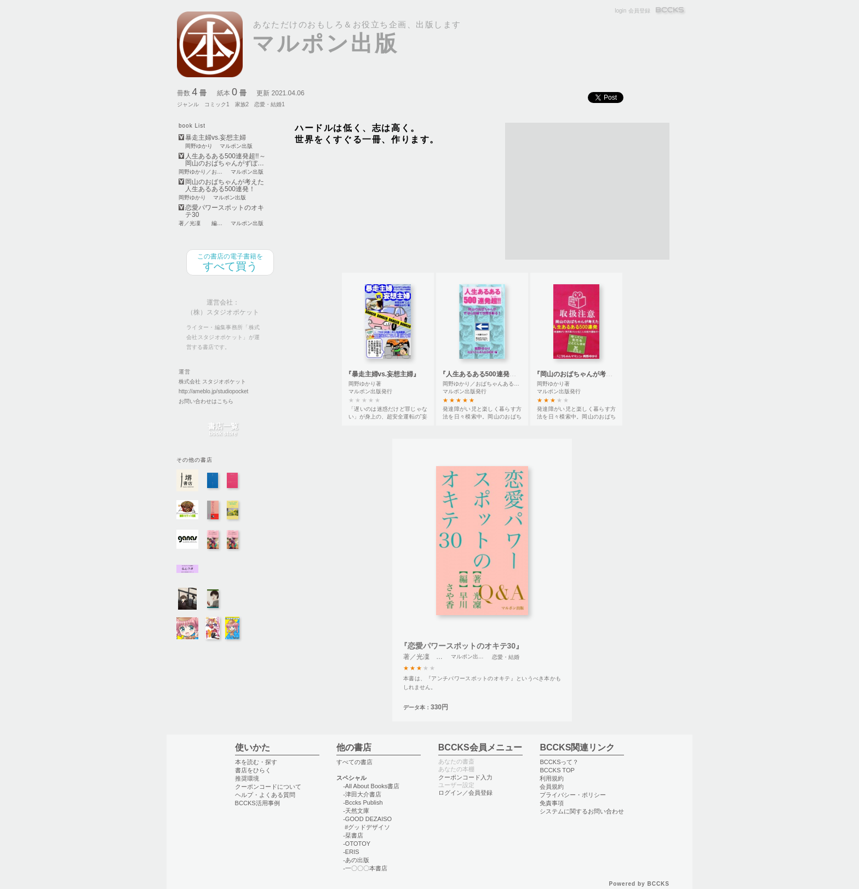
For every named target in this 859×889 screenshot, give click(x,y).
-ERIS (351, 851)
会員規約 (552, 786)
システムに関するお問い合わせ (582, 811)
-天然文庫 (356, 810)
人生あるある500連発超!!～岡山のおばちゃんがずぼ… (225, 160)
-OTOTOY (356, 843)
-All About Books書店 (371, 786)
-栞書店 (353, 835)
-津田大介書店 (362, 794)
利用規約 (552, 778)
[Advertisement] (587, 191)
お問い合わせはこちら (206, 401)
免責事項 (552, 803)
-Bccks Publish (362, 802)
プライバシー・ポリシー (573, 795)
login (620, 11)
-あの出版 (356, 860)
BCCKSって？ (559, 762)
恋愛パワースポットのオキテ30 (224, 211)
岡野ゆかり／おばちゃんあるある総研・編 (201, 172)
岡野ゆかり (199, 146)
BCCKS (670, 11)
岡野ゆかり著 (364, 384)
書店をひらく (253, 770)
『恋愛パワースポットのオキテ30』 (462, 645)
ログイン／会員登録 (465, 792)
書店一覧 (223, 430)
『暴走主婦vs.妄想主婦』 (382, 374)
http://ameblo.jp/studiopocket (213, 391)
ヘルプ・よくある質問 (265, 795)
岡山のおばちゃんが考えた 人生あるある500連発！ (224, 186)
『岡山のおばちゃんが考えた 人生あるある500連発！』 (615, 374)
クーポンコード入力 (465, 777)
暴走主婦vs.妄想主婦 (215, 137)
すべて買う (230, 262)
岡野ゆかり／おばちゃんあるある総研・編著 (497, 384)
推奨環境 (247, 778)
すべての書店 (354, 762)
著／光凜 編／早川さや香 (201, 223)
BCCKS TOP (557, 770)
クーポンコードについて (268, 786)
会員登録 (639, 11)
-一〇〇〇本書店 (365, 868)
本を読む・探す (256, 762)
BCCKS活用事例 (257, 803)
